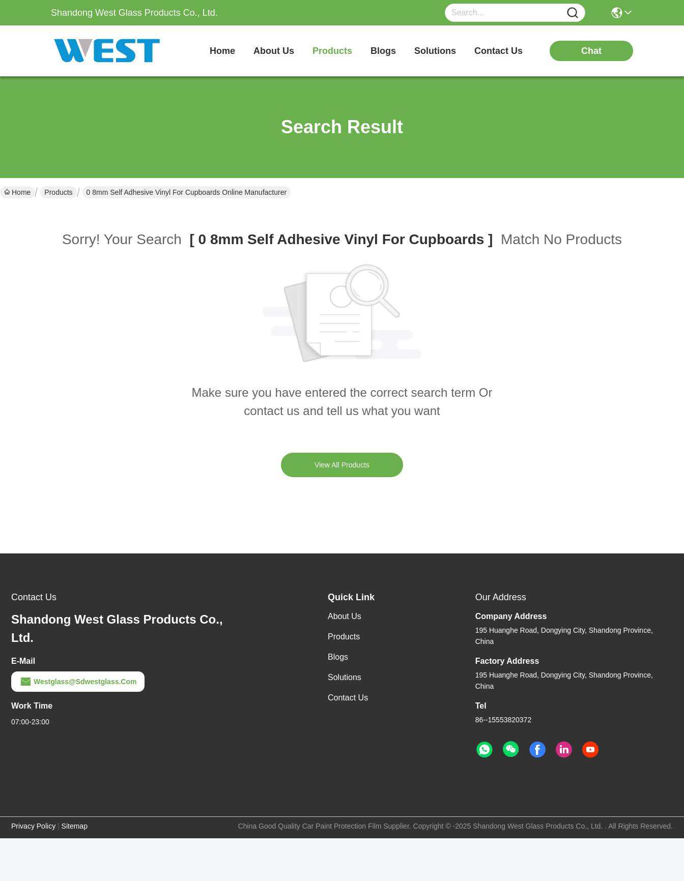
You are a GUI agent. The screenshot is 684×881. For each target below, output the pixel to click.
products (332, 51)
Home (222, 51)
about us (273, 51)
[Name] (572, 13)
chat (591, 51)
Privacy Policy (33, 826)
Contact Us (348, 697)
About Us (344, 616)
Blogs (338, 657)
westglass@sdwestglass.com (77, 681)
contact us (498, 51)
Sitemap (75, 826)
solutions (435, 51)
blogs (383, 51)
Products (58, 192)
